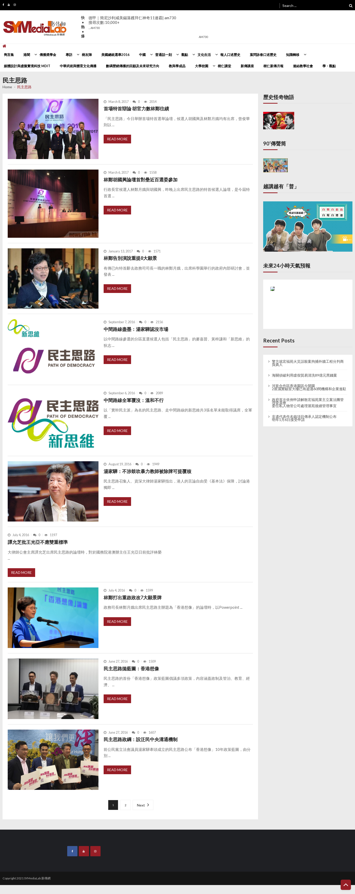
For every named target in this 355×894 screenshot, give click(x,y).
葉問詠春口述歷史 (263, 55)
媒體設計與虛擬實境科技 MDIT (27, 66)
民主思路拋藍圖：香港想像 (131, 668)
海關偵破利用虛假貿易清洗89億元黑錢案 (304, 375)
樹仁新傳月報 (273, 66)
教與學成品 (177, 66)
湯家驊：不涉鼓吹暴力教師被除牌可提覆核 (147, 471)
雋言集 (9, 55)
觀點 (184, 55)
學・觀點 (329, 66)
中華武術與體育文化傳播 (78, 66)
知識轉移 (292, 55)
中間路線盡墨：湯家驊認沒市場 (136, 329)
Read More (117, 139)
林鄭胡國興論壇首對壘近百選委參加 (140, 179)
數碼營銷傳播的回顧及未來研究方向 (132, 66)
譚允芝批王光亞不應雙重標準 (38, 542)
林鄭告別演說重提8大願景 (130, 258)
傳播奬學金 (48, 55)
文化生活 (204, 55)
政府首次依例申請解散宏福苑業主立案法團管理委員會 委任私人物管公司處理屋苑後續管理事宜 (308, 402)
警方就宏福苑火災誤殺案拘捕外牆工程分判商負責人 (308, 363)
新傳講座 (247, 66)
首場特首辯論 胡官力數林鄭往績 (136, 108)
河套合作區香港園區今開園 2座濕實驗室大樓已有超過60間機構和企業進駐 (309, 387)
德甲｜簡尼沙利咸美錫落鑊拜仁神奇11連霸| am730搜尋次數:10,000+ (132, 22)
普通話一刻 (163, 55)
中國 (142, 55)
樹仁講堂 (224, 66)
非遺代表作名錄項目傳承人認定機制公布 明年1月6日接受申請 (304, 418)
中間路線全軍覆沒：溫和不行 (134, 400)
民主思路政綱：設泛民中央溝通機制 (140, 739)
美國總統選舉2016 (115, 55)
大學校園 (201, 66)
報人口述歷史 (230, 55)
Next (141, 805)
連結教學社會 (303, 66)
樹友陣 (87, 55)
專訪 (69, 55)
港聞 (26, 55)
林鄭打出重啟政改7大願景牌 (133, 597)
